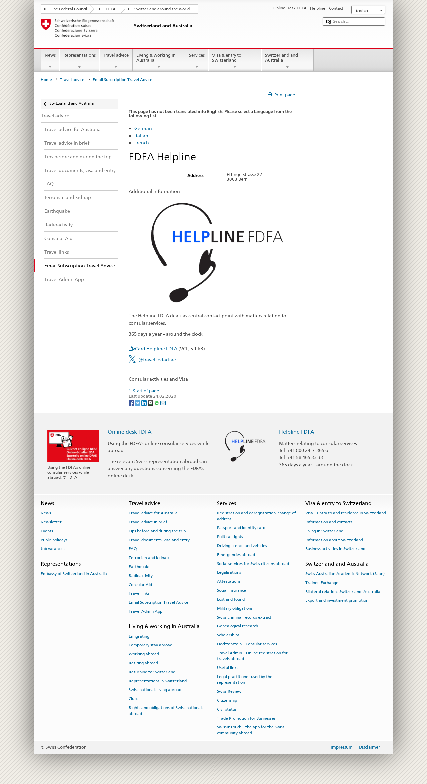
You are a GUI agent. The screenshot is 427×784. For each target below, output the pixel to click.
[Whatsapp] (157, 402)
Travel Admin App (145, 611)
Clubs (133, 698)
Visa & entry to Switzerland (235, 61)
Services (196, 61)
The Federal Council (69, 9)
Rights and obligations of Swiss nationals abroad (166, 710)
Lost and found (231, 599)
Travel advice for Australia (153, 513)
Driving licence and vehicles (242, 545)
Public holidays (54, 539)
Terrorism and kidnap (149, 557)
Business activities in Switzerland (335, 548)
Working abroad (144, 654)
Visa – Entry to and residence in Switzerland (345, 513)
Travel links (139, 593)
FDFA (111, 9)
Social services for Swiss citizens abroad (253, 563)
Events (47, 531)
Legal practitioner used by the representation (244, 679)
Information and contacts (328, 522)
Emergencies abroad (236, 554)
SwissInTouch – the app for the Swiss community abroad (250, 730)
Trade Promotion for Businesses (246, 718)
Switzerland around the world (162, 9)
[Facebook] (132, 402)
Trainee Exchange (321, 582)
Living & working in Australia (159, 61)
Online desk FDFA (130, 432)
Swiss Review (229, 691)
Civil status (227, 709)
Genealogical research (237, 626)
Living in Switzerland (324, 531)
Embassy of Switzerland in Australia (74, 573)
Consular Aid (140, 584)
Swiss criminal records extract (244, 617)
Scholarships (228, 635)
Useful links (227, 667)
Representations (79, 61)
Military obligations (235, 608)
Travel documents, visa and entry (159, 539)
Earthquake (140, 566)
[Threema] (151, 402)
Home (46, 79)
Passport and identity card (241, 527)
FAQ (133, 548)
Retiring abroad (143, 663)
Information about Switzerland (334, 539)
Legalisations (229, 572)
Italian (141, 135)
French (141, 142)
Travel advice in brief (148, 522)
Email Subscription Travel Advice (158, 602)
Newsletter (51, 522)
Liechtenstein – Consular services (247, 644)
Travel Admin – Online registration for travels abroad (252, 656)
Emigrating (139, 636)
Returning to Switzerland (152, 672)
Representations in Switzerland (158, 680)
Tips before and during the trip (157, 531)
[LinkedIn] (144, 402)
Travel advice (116, 61)
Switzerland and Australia (288, 61)
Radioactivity (141, 575)
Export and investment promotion (336, 600)
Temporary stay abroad (150, 645)
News (50, 61)
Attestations (228, 581)
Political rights (230, 536)
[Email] (163, 402)
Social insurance (231, 590)
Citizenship (227, 700)
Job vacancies (53, 548)
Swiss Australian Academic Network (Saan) (345, 573)
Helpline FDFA (296, 432)
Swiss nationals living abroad (155, 689)
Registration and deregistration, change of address (256, 516)
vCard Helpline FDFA (169, 348)
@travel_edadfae (157, 359)
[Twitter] (138, 402)
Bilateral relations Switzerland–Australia (342, 591)
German (143, 128)
